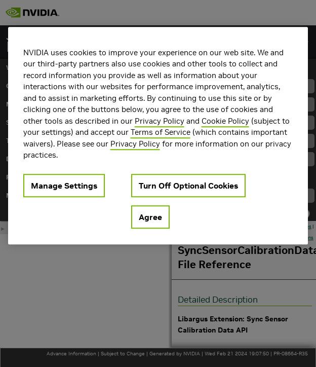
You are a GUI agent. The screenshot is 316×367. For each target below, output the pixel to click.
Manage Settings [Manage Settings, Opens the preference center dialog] (64, 185)
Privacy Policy (159, 121)
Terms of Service (160, 132)
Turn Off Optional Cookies (188, 185)
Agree (150, 217)
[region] (158, 135)
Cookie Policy (225, 121)
